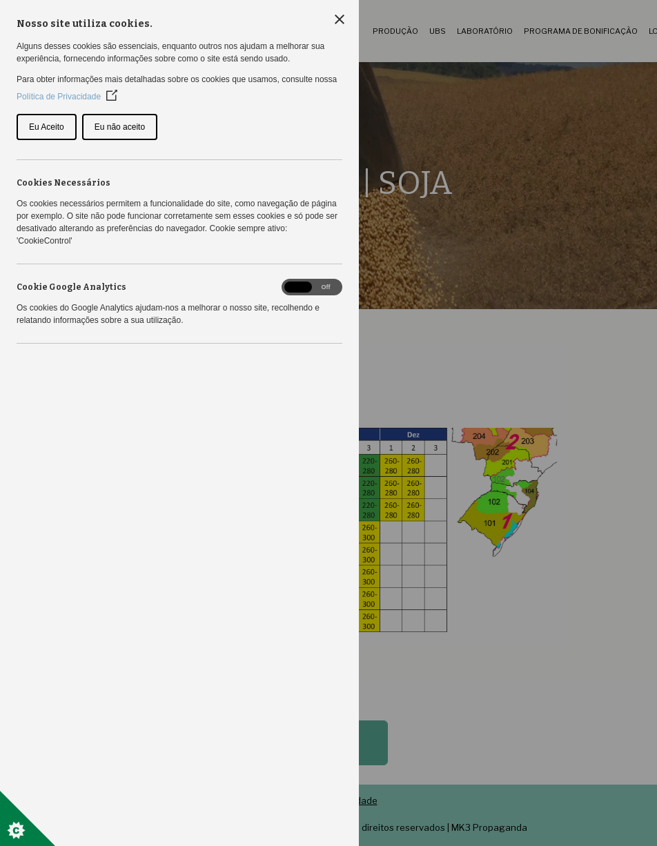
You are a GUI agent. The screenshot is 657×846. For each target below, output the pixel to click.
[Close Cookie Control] (339, 19)
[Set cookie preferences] (27, 818)
